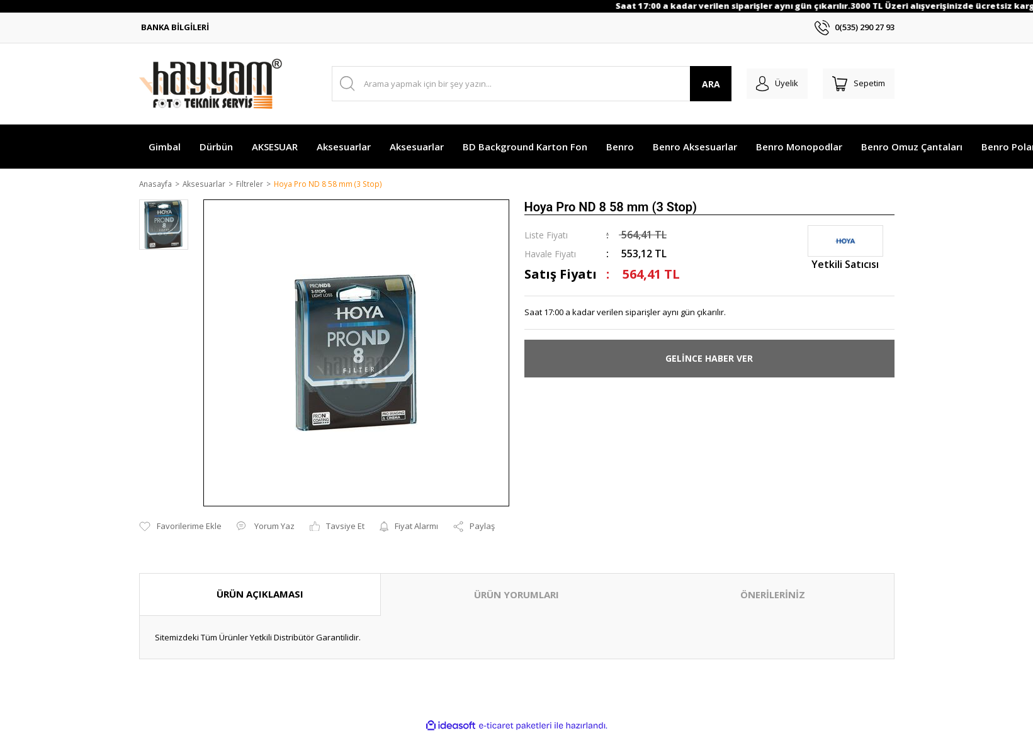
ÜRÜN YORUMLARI (516, 595)
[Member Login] (767, 83)
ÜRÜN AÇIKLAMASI (260, 595)
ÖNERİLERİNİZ (772, 595)
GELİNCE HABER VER (709, 359)
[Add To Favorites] (180, 527)
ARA (698, 84)
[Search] (525, 83)
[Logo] (210, 84)
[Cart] (855, 83)
